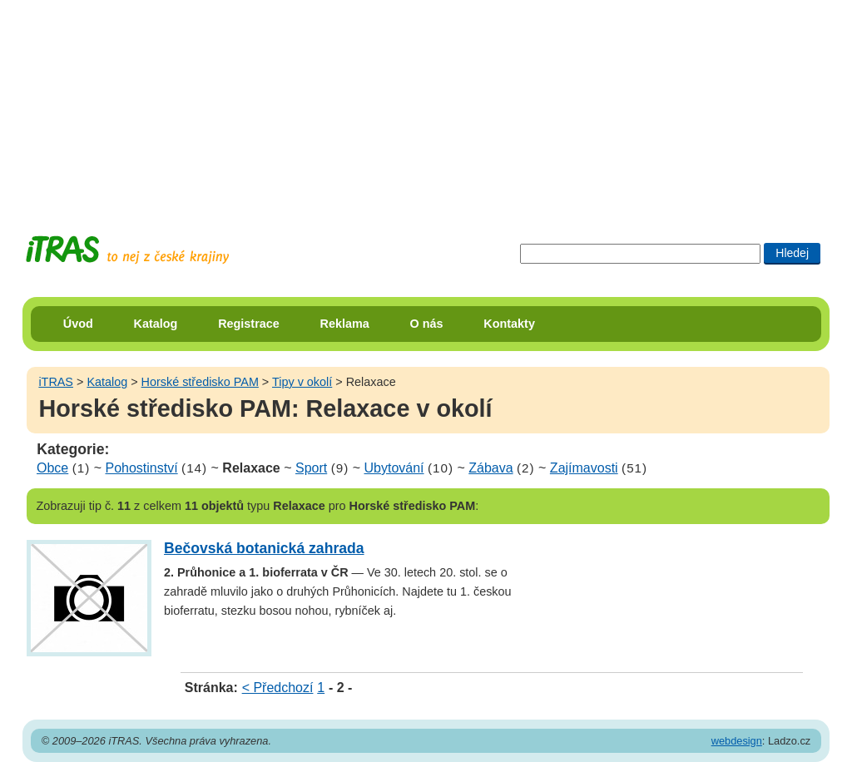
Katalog (156, 323)
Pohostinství (142, 468)
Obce (52, 468)
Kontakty (509, 323)
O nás (426, 323)
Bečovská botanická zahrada (264, 548)
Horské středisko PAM (200, 381)
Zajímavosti (584, 468)
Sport (311, 468)
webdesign (736, 741)
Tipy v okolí (302, 381)
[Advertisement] (426, 104)
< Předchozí (278, 687)
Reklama (344, 323)
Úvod (78, 323)
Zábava (490, 468)
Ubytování (394, 468)
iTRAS (55, 381)
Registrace (249, 323)
